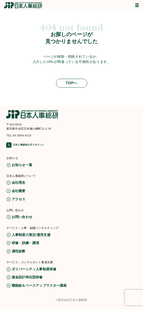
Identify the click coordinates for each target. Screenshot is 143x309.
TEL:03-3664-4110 (18, 135)
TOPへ (71, 83)
